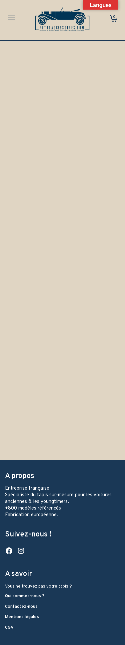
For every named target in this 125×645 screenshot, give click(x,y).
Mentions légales (22, 617)
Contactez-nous (21, 606)
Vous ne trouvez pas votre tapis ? (38, 586)
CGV (9, 627)
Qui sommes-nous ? (24, 596)
